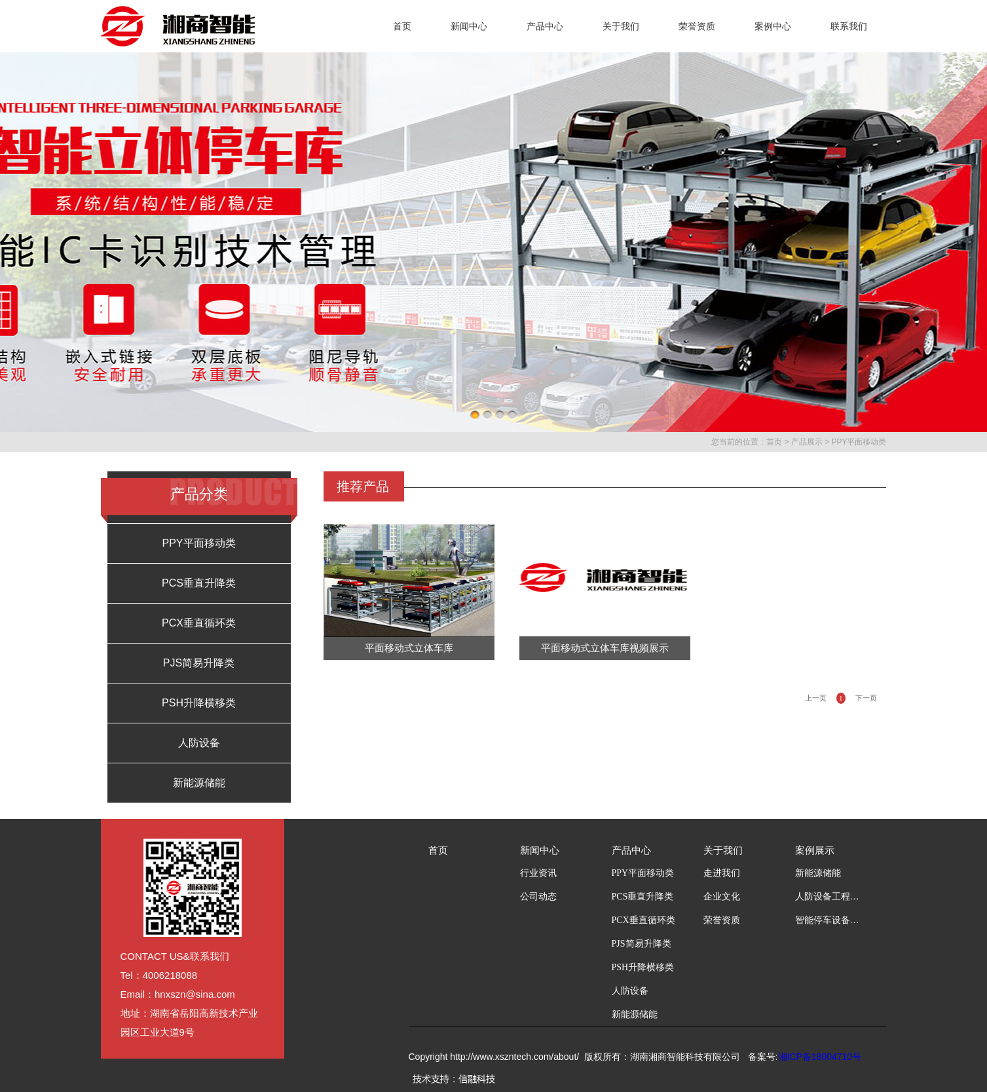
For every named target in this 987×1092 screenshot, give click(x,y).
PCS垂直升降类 (199, 583)
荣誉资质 (697, 26)
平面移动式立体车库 (409, 648)
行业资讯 (538, 873)
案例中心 (772, 26)
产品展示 (807, 441)
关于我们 (621, 26)
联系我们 (848, 26)
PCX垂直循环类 (199, 622)
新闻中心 (469, 26)
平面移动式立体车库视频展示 (605, 648)
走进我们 (721, 873)
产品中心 (545, 26)
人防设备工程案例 (828, 896)
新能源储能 (199, 782)
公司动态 (538, 896)
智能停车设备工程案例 (828, 920)
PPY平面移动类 (858, 441)
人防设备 (199, 742)
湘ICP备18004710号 (820, 1056)
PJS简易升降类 (198, 662)
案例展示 (814, 850)
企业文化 (721, 896)
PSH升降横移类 (199, 702)
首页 (402, 26)
